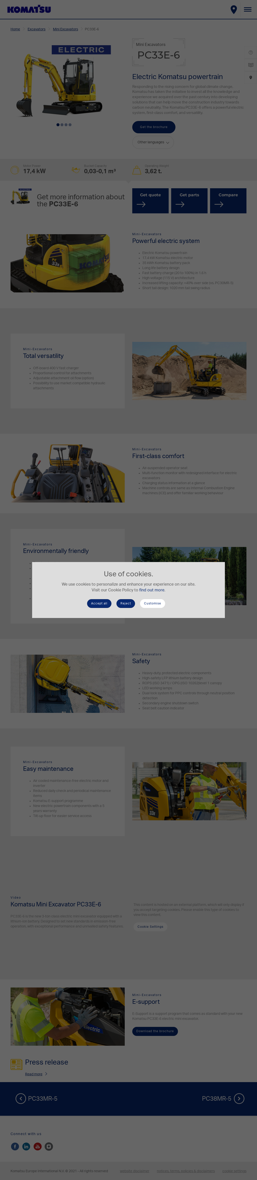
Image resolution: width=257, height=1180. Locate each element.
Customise (152, 603)
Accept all (99, 603)
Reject (125, 603)
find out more (151, 590)
